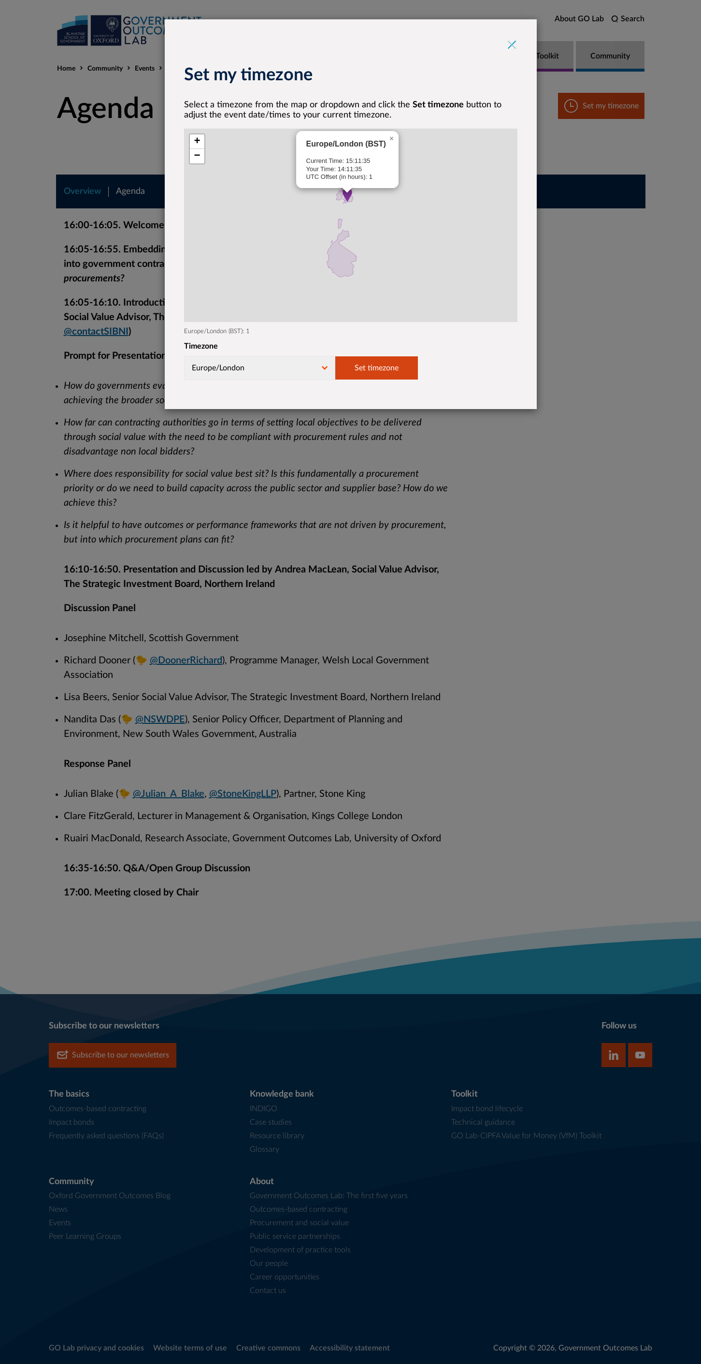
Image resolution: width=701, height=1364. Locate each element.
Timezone (201, 346)
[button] (347, 195)
